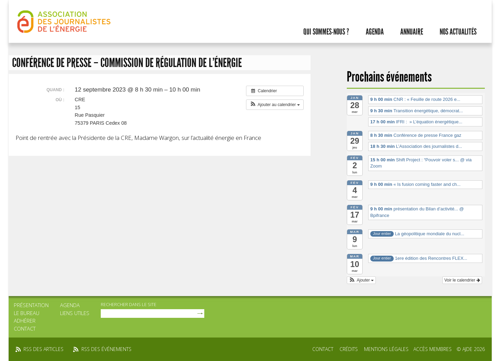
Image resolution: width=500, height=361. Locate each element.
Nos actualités (458, 32)
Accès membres (432, 349)
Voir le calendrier (462, 280)
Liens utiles (74, 313)
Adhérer (25, 320)
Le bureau (26, 313)
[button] (274, 105)
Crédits (349, 349)
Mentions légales (386, 349)
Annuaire (411, 32)
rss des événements (106, 349)
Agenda (375, 32)
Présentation (31, 305)
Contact (25, 328)
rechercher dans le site (128, 304)
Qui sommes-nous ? (326, 32)
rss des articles (43, 349)
